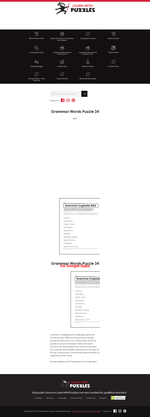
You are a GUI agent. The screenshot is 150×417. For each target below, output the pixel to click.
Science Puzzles (88, 63)
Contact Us (91, 398)
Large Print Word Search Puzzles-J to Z (88, 50)
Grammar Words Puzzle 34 (75, 112)
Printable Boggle (36, 63)
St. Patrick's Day (113, 63)
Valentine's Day (62, 76)
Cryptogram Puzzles (88, 35)
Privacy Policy (76, 398)
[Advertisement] (75, 21)
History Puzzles (113, 35)
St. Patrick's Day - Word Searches (36, 76)
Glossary (103, 398)
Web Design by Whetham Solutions (86, 411)
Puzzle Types (62, 63)
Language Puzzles (36, 49)
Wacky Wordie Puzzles (87, 76)
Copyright (62, 398)
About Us (50, 398)
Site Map (38, 398)
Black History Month (36, 35)
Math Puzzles (113, 49)
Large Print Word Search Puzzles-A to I (62, 50)
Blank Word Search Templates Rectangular (62, 36)
